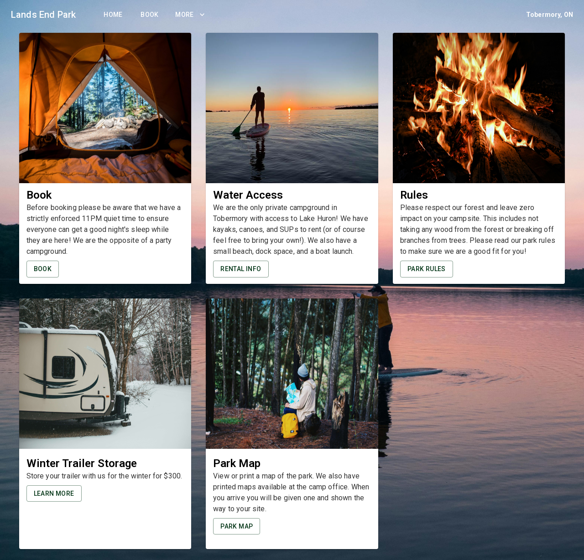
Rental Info (241, 269)
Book (149, 14)
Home (113, 14)
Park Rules (427, 269)
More (190, 14)
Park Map (237, 526)
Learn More (54, 494)
